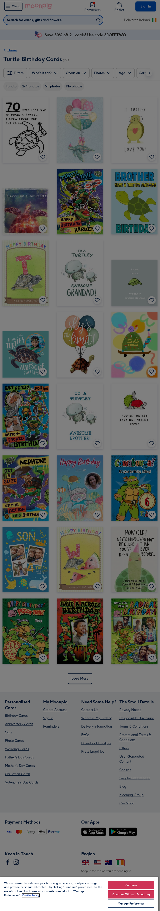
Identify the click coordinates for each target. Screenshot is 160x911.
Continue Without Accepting (131, 894)
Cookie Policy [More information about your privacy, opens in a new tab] (30, 895)
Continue (131, 885)
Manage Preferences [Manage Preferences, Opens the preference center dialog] (131, 903)
